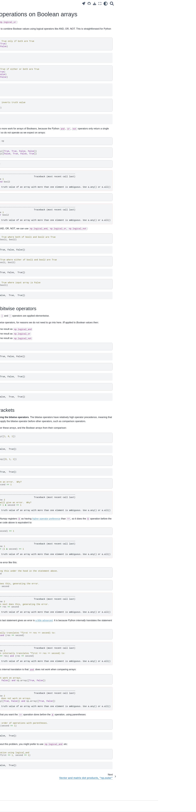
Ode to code (10, 87)
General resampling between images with (21, 403)
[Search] (150, 3)
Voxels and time (11, 204)
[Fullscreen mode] (137, 3)
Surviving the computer (15, 92)
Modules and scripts (13, 216)
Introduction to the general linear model (19, 295)
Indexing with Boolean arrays (18, 178)
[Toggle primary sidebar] (44, 3)
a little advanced (109, 632)
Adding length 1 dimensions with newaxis (19, 483)
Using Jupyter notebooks (16, 101)
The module (19, 382)
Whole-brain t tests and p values (19, 344)
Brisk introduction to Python (17, 111)
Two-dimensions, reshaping (17, 147)
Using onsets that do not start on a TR (20, 337)
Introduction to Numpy (14, 137)
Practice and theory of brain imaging (17, 60)
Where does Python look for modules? (17, 223)
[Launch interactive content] (121, 3)
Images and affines (13, 415)
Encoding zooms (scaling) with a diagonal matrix (19, 376)
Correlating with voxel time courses (20, 261)
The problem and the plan (16, 74)
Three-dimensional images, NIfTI (19, 165)
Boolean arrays (11, 142)
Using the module (17, 128)
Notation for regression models (18, 288)
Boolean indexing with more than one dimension (19, 184)
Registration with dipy (14, 430)
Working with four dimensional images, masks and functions (18, 193)
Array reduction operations (16, 490)
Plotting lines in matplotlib (16, 507)
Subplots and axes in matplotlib (19, 512)
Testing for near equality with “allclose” (17, 454)
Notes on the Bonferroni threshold (20, 349)
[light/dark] (143, 3)
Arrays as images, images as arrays (18, 154)
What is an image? (13, 133)
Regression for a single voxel (18, 283)
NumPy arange (11, 460)
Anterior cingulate (12, 434)
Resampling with (20, 425)
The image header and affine (17, 411)
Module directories (13, 243)
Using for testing (16, 229)
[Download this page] (132, 3)
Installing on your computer (17, 115)
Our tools (8, 96)
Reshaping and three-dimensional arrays (20, 171)
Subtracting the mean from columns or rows (16, 501)
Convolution (9, 265)
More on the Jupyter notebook (18, 106)
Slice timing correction (14, 361)
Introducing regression (14, 278)
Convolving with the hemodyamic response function (19, 272)
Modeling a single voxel (15, 309)
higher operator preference (111, 530)
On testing (9, 248)
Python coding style (13, 234)
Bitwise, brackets (166, 13)
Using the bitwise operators (172, 9)
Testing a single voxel (14, 331)
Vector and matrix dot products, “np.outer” (19, 475)
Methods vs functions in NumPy (19, 447)
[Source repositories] (127, 3)
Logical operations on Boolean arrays (19, 467)
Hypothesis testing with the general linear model (20, 324)
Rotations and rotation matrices (19, 420)
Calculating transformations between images (17, 368)
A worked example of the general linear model (19, 303)
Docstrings (9, 239)
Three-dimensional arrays (16, 160)
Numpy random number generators (20, 494)
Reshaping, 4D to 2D (14, 199)
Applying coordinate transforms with (20, 391)
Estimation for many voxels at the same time (20, 316)
